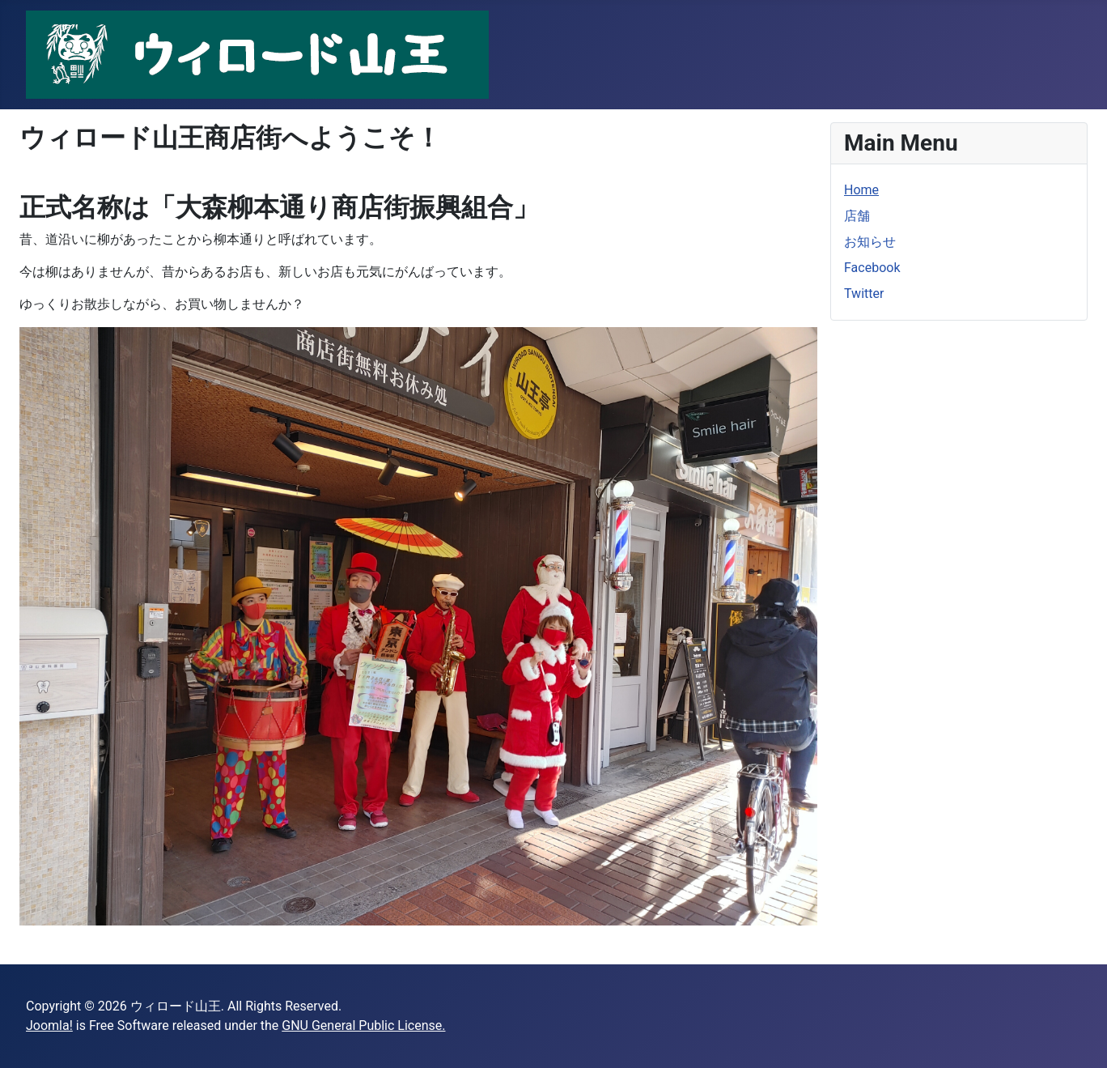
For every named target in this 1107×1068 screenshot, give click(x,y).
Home (861, 190)
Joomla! (49, 1025)
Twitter (864, 293)
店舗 (857, 215)
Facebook (872, 267)
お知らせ (870, 241)
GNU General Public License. (363, 1025)
